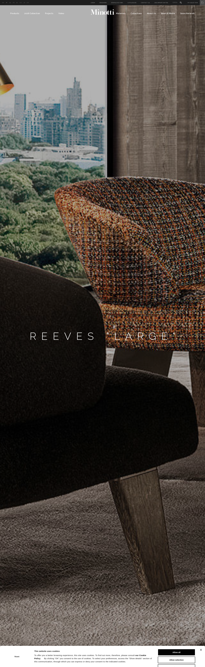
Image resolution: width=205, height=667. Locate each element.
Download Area (117, 2)
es (17, 2)
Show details (137, 662)
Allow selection (176, 652)
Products (14, 13)
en (3, 2)
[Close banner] (201, 642)
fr (14, 2)
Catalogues (132, 2)
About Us (151, 13)
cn (21, 2)
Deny (176, 659)
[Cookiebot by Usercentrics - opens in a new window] (16, 662)
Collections (136, 13)
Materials (120, 13)
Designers (103, 2)
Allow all (177, 644)
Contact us (145, 2)
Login (93, 2)
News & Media (168, 13)
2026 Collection (32, 13)
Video (61, 13)
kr (28, 2)
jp (24, 2)
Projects (49, 13)
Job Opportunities (161, 2)
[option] (102, 336)
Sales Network (187, 13)
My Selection (196, 2)
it (6, 2)
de (10, 2)
